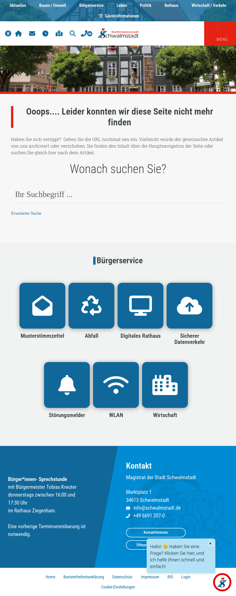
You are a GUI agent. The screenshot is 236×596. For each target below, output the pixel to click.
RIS (170, 577)
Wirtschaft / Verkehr (209, 5)
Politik (145, 5)
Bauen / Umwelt (52, 5)
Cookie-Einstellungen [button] (118, 587)
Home (50, 577)
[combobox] (118, 194)
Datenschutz (122, 577)
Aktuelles (18, 5)
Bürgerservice (91, 5)
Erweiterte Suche (26, 213)
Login (185, 577)
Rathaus (171, 5)
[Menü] (220, 27)
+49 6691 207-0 (149, 516)
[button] (8, 33)
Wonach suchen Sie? (118, 169)
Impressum (150, 577)
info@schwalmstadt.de (157, 508)
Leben (122, 5)
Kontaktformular (156, 532)
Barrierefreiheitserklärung (83, 577)
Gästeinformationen (118, 16)
